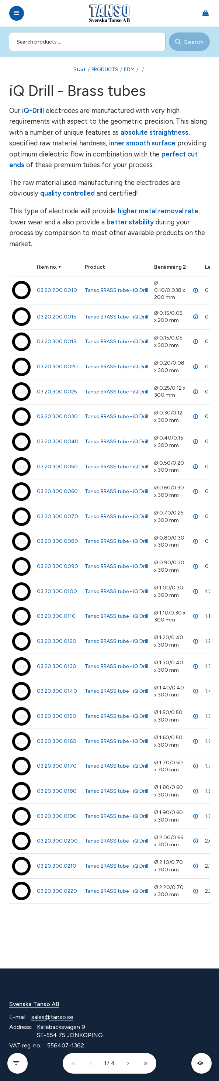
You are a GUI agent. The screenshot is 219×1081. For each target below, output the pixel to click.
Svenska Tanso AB (34, 1004)
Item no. (47, 267)
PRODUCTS (104, 69)
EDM (129, 69)
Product (95, 267)
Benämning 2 (170, 267)
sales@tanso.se (52, 1016)
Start (79, 69)
